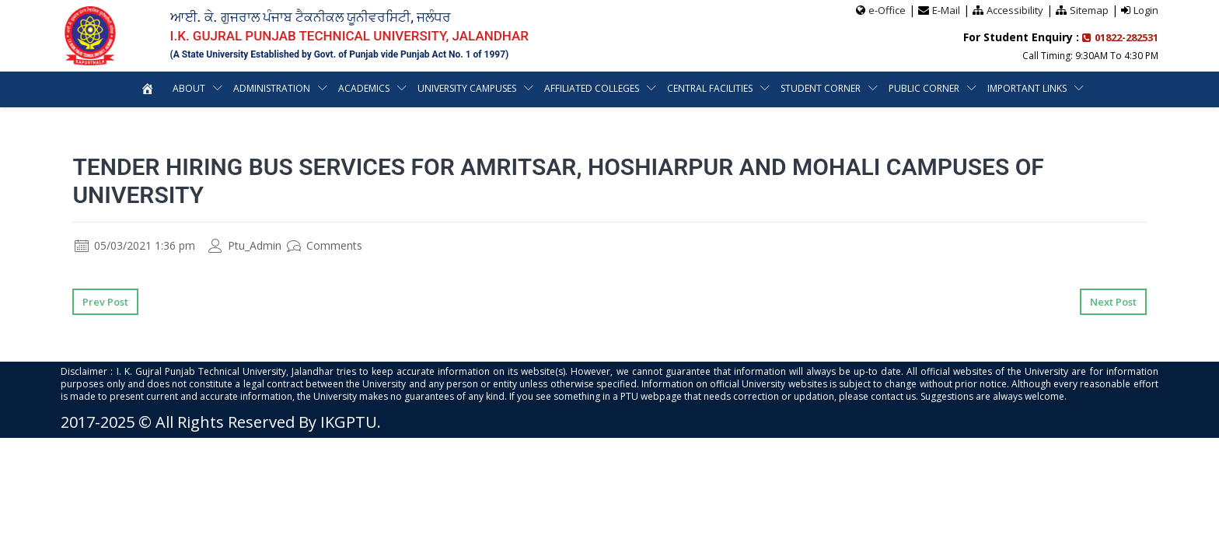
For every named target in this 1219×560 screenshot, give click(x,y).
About (189, 88)
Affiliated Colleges (591, 88)
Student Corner (821, 88)
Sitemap (1089, 10)
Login (1145, 10)
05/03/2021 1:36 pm (135, 245)
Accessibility (1015, 10)
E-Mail (946, 10)
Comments (324, 245)
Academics (363, 88)
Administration (271, 88)
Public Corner (924, 88)
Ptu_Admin (244, 245)
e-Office (887, 10)
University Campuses (466, 88)
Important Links (1027, 88)
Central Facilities (710, 88)
